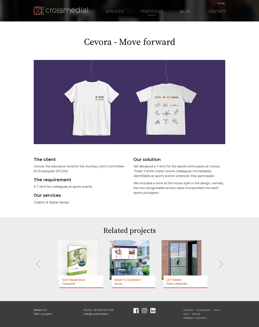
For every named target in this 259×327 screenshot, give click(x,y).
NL (223, 3)
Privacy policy (203, 310)
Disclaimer (188, 310)
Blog (185, 11)
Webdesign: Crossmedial (194, 318)
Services (114, 11)
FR (219, 3)
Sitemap (196, 314)
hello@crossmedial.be (96, 313)
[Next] (220, 264)
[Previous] (39, 264)
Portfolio (152, 11)
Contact (216, 11)
